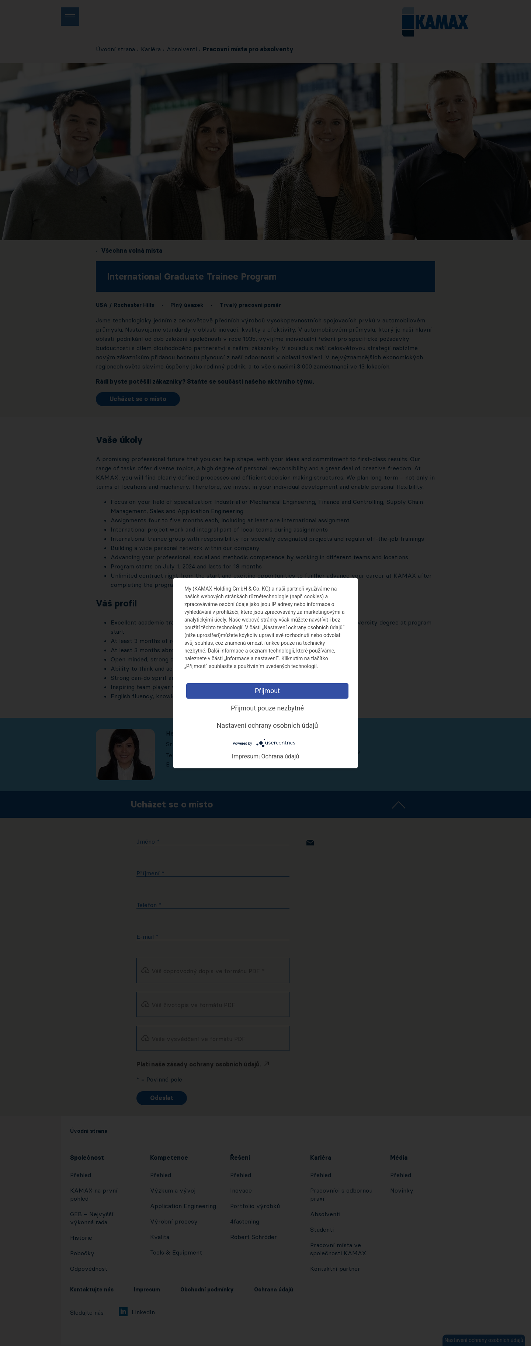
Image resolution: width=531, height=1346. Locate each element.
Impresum (245, 756)
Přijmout (267, 691)
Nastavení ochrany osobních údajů (267, 725)
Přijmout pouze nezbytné (267, 708)
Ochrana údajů (280, 756)
